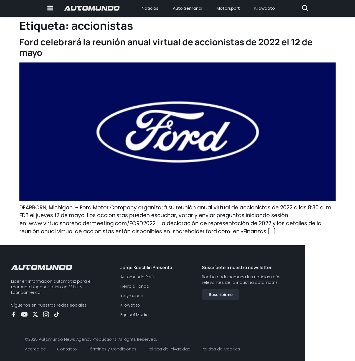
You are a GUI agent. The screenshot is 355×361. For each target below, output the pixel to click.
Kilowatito (264, 8)
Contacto (67, 349)
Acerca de (35, 349)
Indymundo (131, 296)
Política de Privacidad (169, 349)
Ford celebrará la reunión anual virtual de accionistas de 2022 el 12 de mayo (166, 47)
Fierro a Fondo (134, 286)
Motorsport (228, 8)
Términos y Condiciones (112, 349)
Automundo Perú (137, 277)
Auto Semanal (187, 8)
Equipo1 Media (134, 314)
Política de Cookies (221, 349)
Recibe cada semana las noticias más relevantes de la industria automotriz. (241, 279)
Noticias (150, 8)
